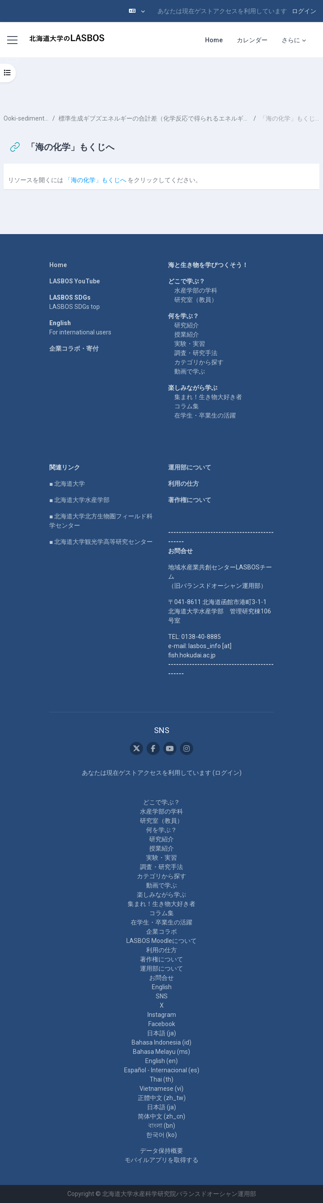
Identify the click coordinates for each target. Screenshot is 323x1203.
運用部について (189, 467)
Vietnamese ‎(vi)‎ (161, 1088)
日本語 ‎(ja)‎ (161, 1033)
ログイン (304, 11)
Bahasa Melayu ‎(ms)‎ (161, 1051)
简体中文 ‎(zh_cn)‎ (161, 1116)
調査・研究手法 (195, 352)
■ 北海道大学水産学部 (79, 499)
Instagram (161, 1014)
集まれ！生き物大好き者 (208, 396)
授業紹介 (186, 334)
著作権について (189, 499)
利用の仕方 (183, 483)
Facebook (161, 1023)
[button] (137, 11)
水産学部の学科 (195, 290)
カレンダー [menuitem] (252, 40)
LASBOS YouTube (74, 281)
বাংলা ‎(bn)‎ (161, 1125)
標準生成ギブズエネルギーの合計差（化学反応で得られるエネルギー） (154, 118)
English (162, 986)
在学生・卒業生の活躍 (205, 415)
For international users (80, 332)
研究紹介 (186, 325)
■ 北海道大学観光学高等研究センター (101, 541)
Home (58, 264)
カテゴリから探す (199, 362)
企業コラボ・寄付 (74, 348)
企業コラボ (161, 931)
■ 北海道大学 (67, 483)
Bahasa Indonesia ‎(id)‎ (161, 1042)
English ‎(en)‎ (161, 1060)
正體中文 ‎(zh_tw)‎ (162, 1097)
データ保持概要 (161, 1150)
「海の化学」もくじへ (95, 179)
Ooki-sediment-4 (26, 118)
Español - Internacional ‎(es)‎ (161, 1070)
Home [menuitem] (214, 40)
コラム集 (186, 406)
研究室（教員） (195, 299)
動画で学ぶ (189, 371)
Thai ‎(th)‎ (161, 1079)
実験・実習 (189, 343)
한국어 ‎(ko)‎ (161, 1134)
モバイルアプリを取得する (161, 1159)
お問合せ (161, 977)
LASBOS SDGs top (74, 306)
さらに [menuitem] (291, 40)
